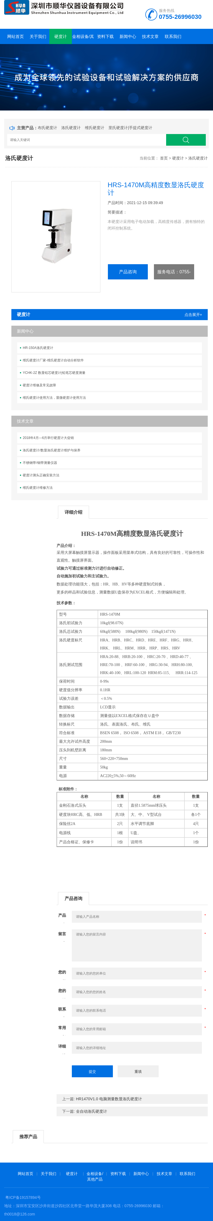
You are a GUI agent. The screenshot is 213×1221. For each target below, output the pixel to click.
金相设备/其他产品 (83, 39)
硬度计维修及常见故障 (39, 385)
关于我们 (38, 36)
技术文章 (150, 36)
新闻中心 (128, 36)
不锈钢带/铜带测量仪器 (40, 463)
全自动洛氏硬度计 (91, 1111)
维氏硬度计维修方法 (38, 488)
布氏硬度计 (47, 127)
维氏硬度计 (94, 127)
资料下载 (105, 36)
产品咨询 (128, 271)
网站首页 (15, 36)
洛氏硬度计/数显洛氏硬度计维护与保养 (51, 450)
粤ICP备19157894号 (23, 1197)
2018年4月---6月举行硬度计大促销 (48, 438)
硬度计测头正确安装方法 (41, 475)
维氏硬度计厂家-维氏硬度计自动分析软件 (53, 360)
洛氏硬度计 (71, 127)
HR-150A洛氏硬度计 (38, 348)
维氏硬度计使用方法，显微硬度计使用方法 (54, 398)
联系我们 (173, 36)
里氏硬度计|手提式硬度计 (130, 127)
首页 (164, 158)
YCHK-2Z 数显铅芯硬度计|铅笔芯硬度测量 (54, 373)
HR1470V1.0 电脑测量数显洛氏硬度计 (109, 1099)
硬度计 (60, 36)
